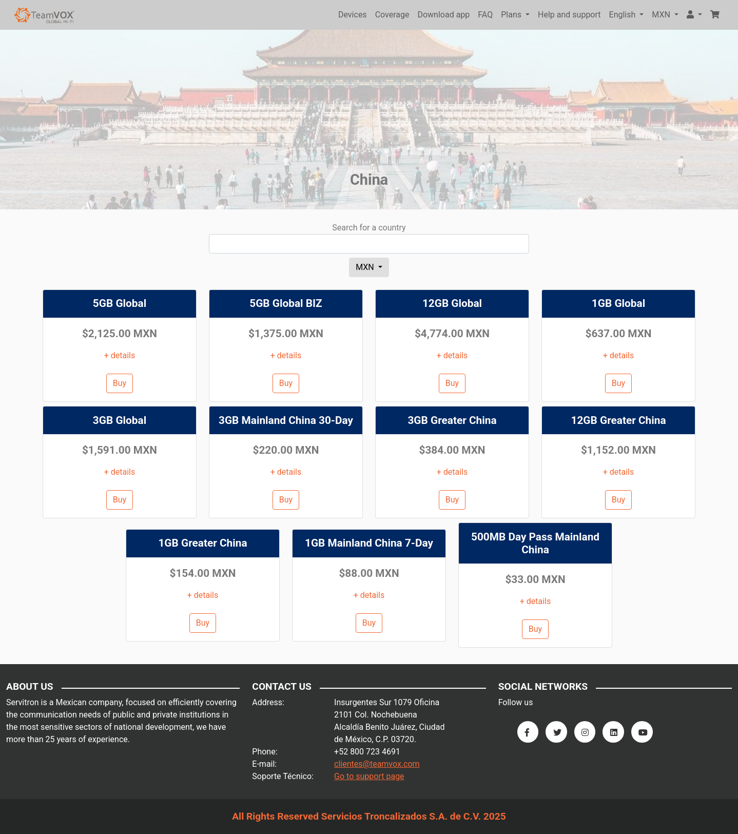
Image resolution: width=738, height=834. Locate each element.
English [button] (623, 15)
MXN (366, 267)
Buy (119, 383)
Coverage (392, 15)
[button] (694, 15)
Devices (352, 15)
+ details (119, 355)
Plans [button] (512, 15)
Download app (443, 15)
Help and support (569, 15)
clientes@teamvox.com (377, 764)
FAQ (485, 15)
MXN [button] (662, 15)
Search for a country (368, 227)
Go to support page (369, 776)
